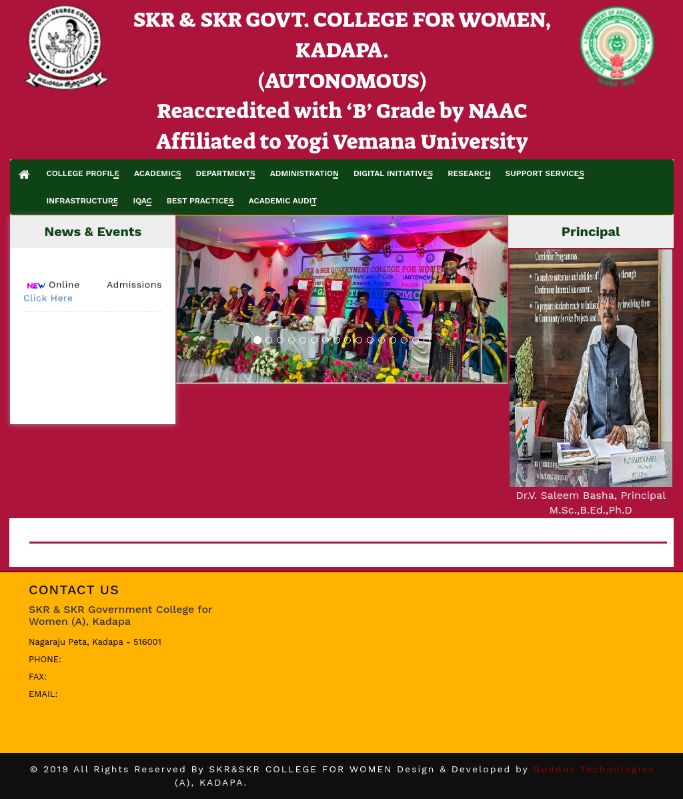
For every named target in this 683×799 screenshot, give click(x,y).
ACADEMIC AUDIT (283, 200)
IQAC (142, 200)
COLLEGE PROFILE (82, 173)
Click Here (48, 300)
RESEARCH (469, 173)
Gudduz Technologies (594, 769)
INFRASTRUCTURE (82, 200)
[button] (201, 299)
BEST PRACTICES (200, 200)
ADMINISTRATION (304, 173)
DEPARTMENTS (225, 173)
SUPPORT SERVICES (545, 173)
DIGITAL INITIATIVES (393, 173)
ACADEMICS (157, 173)
